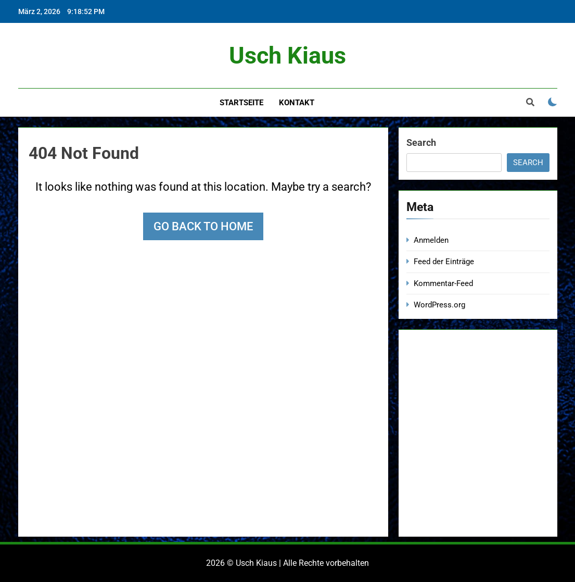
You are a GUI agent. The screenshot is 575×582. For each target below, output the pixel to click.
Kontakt (296, 102)
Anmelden (431, 240)
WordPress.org (439, 304)
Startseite (241, 102)
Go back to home (203, 226)
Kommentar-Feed (443, 283)
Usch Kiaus (287, 55)
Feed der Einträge (444, 261)
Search (421, 142)
